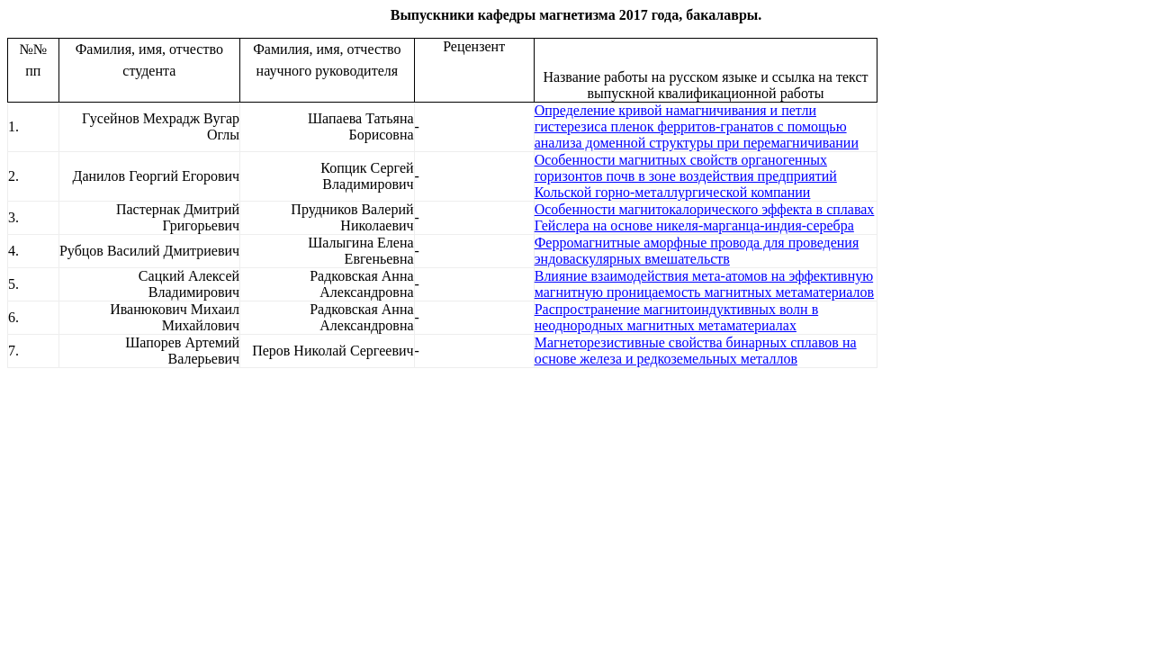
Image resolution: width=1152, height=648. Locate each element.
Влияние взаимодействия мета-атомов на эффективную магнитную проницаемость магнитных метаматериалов (704, 284)
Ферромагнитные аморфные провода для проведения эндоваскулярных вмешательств (697, 250)
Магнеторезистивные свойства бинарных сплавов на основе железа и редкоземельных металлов (696, 350)
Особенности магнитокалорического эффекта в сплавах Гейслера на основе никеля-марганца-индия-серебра (705, 217)
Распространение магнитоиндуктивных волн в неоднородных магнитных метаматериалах (677, 317)
